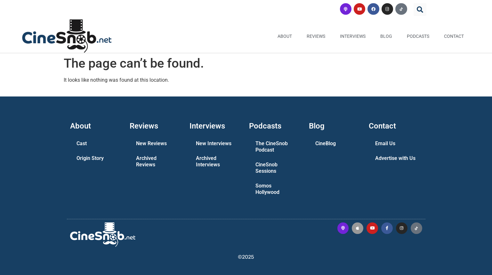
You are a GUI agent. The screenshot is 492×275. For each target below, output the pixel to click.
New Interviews (213, 143)
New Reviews (151, 143)
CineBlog (325, 143)
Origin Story (90, 158)
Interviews (353, 36)
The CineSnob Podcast (271, 146)
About (285, 36)
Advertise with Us (395, 158)
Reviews (316, 36)
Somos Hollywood (267, 189)
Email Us (385, 143)
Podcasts (418, 36)
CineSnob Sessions (266, 168)
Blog (386, 36)
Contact (454, 36)
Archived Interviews (208, 161)
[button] (420, 9)
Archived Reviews (146, 161)
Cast (82, 143)
